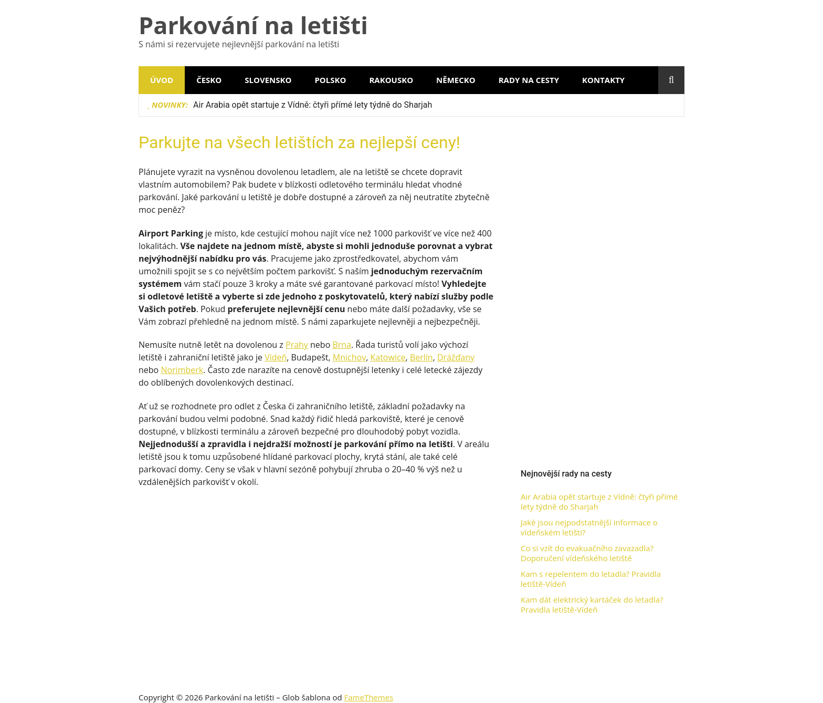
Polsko (330, 80)
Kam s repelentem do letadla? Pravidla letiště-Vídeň (591, 579)
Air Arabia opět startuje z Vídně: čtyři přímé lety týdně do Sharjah (312, 105)
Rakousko (391, 80)
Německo (456, 80)
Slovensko (268, 80)
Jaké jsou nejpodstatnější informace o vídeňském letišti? (589, 528)
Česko (208, 80)
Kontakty (603, 80)
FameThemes (369, 697)
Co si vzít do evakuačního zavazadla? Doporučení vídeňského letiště (587, 553)
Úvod (161, 80)
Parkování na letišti (253, 25)
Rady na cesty (529, 80)
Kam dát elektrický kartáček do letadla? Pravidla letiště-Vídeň (592, 605)
